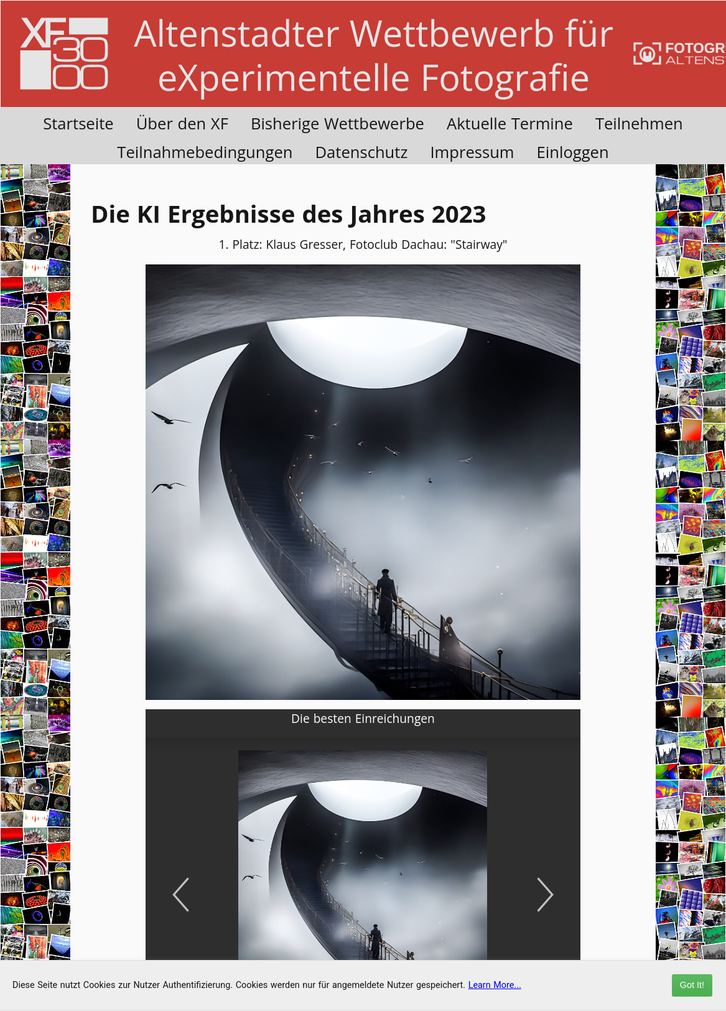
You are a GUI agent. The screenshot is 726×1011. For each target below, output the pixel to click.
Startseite (78, 123)
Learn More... (494, 985)
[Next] (545, 894)
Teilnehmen (639, 123)
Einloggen (573, 152)
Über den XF (182, 123)
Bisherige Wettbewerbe (337, 123)
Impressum (472, 152)
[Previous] (180, 894)
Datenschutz (361, 152)
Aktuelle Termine (510, 123)
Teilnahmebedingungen (204, 152)
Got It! (692, 985)
